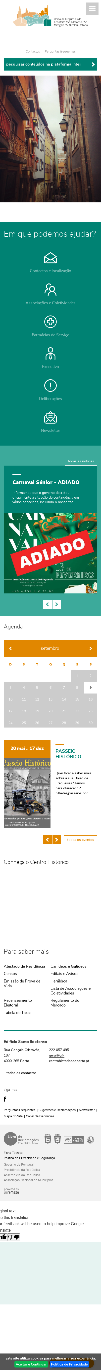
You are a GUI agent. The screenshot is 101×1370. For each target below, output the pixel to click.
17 (10, 711)
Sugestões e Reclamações (57, 1110)
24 (10, 723)
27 (50, 723)
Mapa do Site (13, 1116)
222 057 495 (59, 1050)
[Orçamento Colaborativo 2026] (50, 532)
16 (91, 699)
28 (64, 723)
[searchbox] (50, 64)
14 (64, 699)
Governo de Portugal (19, 1164)
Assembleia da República (22, 1175)
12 (37, 699)
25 (24, 723)
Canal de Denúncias (40, 1116)
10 (10, 699)
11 (24, 699)
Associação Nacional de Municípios (28, 1180)
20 (50, 711)
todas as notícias (81, 461)
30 (91, 723)
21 (64, 711)
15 (77, 699)
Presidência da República (22, 1170)
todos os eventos (80, 840)
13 (50, 699)
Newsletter (87, 1110)
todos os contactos (21, 1073)
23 (91, 711)
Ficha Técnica (13, 1153)
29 (77, 723)
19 (37, 711)
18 (24, 711)
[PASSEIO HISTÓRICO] (50, 784)
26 (37, 723)
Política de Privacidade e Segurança (29, 1158)
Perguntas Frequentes (19, 1110)
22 (77, 711)
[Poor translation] (13, 1237)
